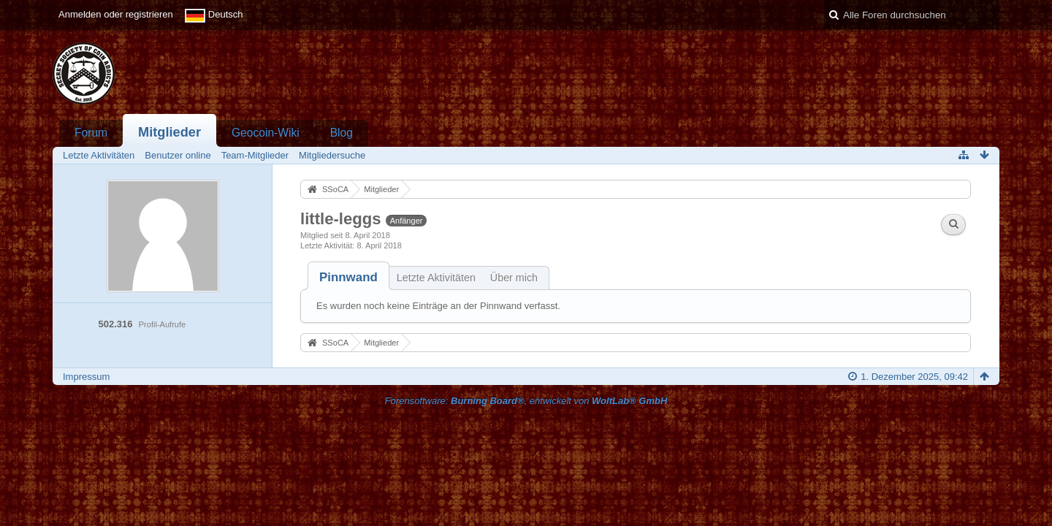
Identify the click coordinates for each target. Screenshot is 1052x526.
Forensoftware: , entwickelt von (526, 400)
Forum (91, 132)
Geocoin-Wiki (266, 132)
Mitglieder (169, 132)
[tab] (348, 277)
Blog (341, 132)
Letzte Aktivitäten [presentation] (436, 277)
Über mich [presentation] (514, 277)
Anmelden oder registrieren (115, 14)
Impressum (86, 376)
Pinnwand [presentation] (348, 277)
